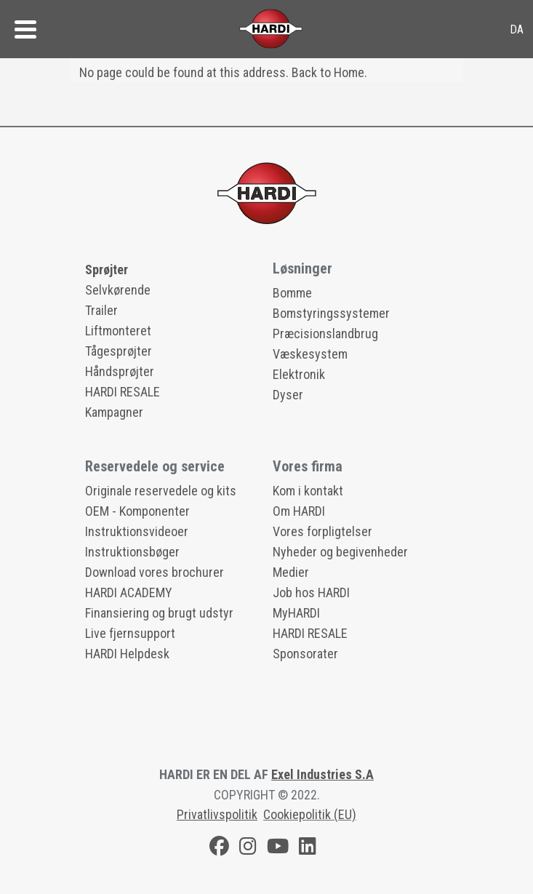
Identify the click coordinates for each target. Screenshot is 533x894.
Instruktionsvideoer (136, 531)
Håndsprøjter (119, 371)
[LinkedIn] (307, 848)
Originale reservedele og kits (160, 490)
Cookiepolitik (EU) (309, 814)
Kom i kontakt (308, 490)
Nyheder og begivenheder (340, 551)
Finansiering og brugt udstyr (159, 612)
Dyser (288, 394)
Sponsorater (305, 653)
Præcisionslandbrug (325, 333)
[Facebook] (219, 848)
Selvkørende (118, 290)
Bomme (292, 292)
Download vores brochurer (154, 572)
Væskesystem (310, 354)
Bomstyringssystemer (331, 313)
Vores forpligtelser (322, 531)
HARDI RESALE (122, 391)
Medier (291, 572)
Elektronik (299, 374)
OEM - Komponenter (137, 511)
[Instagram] (248, 848)
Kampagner (114, 412)
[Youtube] (278, 848)
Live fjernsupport (130, 633)
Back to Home (328, 72)
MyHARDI (296, 612)
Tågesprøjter (118, 351)
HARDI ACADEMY (128, 592)
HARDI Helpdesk (127, 653)
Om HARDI (299, 511)
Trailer (101, 310)
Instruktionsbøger (132, 551)
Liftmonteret (118, 330)
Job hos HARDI (311, 592)
